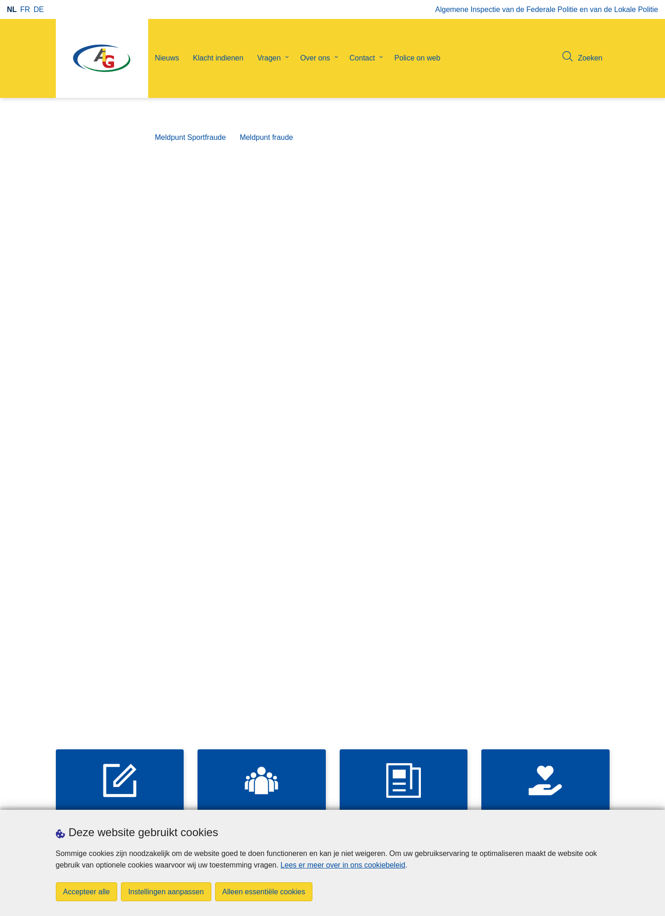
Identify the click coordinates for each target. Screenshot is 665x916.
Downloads (74, 798)
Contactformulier (469, 388)
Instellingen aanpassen (166, 892)
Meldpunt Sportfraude (190, 137)
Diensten (456, 411)
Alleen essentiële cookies (264, 892)
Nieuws (167, 58)
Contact (362, 58)
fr (25, 9)
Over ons (315, 58)
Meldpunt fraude (266, 137)
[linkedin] (604, 797)
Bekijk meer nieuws (383, 730)
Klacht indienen (218, 58)
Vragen (269, 58)
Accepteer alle (86, 892)
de (39, 9)
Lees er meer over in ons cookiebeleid (343, 865)
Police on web (417, 58)
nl (12, 9)
